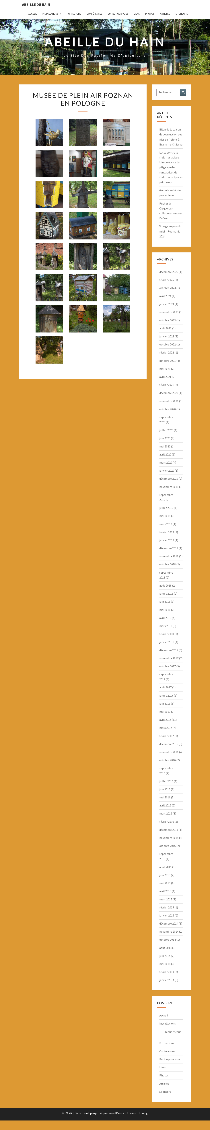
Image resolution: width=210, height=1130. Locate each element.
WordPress (116, 1113)
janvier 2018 (166, 642)
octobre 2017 (167, 666)
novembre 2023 (168, 312)
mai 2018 (164, 610)
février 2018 (166, 634)
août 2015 (165, 867)
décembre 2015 (168, 830)
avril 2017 (165, 719)
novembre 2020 (168, 401)
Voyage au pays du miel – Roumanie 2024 (170, 231)
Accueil (32, 13)
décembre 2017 (168, 650)
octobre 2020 (167, 409)
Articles (165, 13)
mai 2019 (164, 516)
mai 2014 (164, 964)
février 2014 (166, 972)
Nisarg (143, 1113)
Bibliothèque (173, 1032)
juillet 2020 (166, 430)
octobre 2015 (167, 846)
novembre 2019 (168, 487)
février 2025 (166, 280)
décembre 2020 (168, 393)
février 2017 (166, 736)
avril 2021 (165, 377)
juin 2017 (164, 703)
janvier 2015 (166, 915)
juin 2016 (164, 789)
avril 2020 (165, 454)
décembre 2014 (168, 923)
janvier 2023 (166, 336)
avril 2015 (165, 891)
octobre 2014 (167, 939)
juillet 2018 (166, 593)
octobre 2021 (167, 360)
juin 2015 (164, 875)
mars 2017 (165, 728)
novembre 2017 (168, 658)
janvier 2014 (166, 980)
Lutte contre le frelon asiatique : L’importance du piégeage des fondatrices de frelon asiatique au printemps (170, 167)
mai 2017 (164, 711)
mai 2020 (164, 446)
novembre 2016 (168, 752)
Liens (137, 13)
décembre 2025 (168, 272)
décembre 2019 (168, 478)
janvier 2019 (166, 540)
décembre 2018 (168, 548)
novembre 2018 (168, 556)
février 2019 (166, 532)
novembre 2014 (168, 931)
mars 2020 (165, 462)
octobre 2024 (167, 288)
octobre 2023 (167, 320)
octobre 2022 (167, 344)
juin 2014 (164, 956)
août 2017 (165, 687)
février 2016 (166, 821)
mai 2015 (164, 883)
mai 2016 (164, 797)
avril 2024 (165, 296)
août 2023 (165, 328)
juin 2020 (164, 438)
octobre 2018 (167, 564)
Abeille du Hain (36, 4)
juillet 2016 (166, 781)
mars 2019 (165, 524)
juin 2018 (164, 601)
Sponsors (182, 13)
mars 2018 (165, 626)
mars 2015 (165, 899)
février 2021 (166, 385)
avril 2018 (165, 618)
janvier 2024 (166, 304)
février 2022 (166, 352)
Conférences (94, 13)
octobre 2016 (167, 760)
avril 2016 (165, 805)
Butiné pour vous (118, 13)
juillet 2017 (166, 695)
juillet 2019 (166, 508)
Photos (150, 13)
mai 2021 (164, 369)
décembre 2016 (168, 744)
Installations (50, 13)
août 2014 (165, 948)
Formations (74, 13)
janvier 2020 (166, 470)
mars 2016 (165, 813)
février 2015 (166, 907)
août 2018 (165, 585)
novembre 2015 (168, 838)
